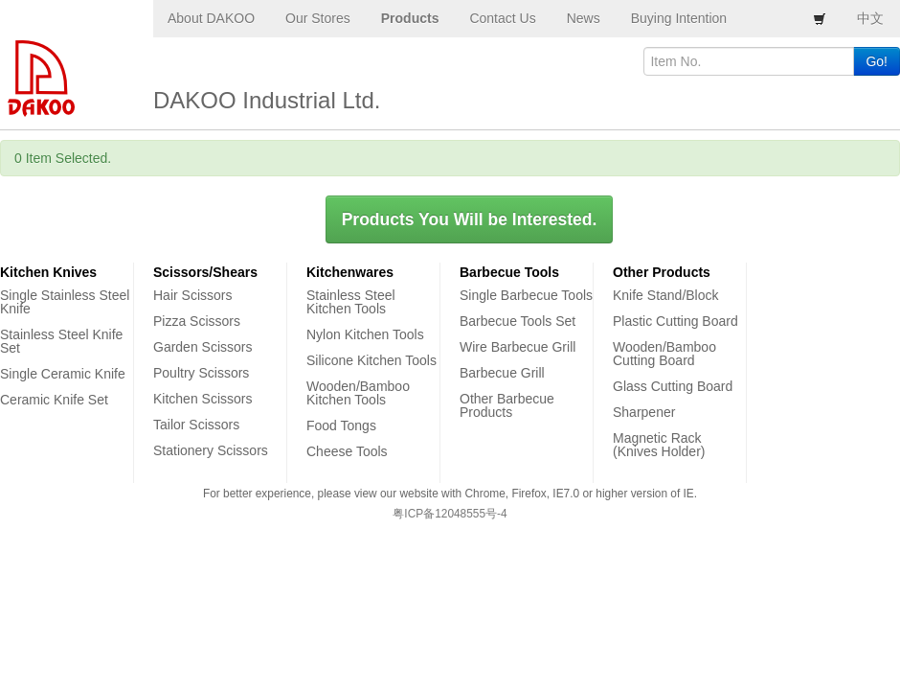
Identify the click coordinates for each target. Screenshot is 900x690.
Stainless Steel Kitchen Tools (350, 302)
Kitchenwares (350, 272)
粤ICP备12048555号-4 (449, 513)
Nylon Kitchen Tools (365, 334)
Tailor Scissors (196, 424)
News (583, 18)
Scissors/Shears (205, 272)
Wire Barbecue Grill (517, 347)
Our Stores (317, 18)
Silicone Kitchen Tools (371, 360)
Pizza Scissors (196, 321)
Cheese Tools (347, 451)
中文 (870, 18)
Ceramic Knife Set (54, 399)
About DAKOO (211, 18)
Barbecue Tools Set (517, 321)
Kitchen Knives (48, 272)
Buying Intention (679, 18)
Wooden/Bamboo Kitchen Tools (358, 393)
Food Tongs (341, 425)
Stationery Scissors (210, 450)
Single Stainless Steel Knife (64, 302)
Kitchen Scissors (202, 398)
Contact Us (502, 18)
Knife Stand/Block (666, 295)
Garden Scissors (202, 347)
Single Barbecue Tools (526, 295)
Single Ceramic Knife (62, 373)
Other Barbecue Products (507, 405)
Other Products (661, 272)
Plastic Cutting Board (675, 321)
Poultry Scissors (201, 372)
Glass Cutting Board (672, 386)
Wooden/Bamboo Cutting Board (664, 353)
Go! (877, 61)
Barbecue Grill (502, 372)
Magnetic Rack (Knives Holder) (659, 444)
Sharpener (644, 412)
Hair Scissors (192, 295)
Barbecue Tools (509, 272)
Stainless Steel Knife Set (61, 341)
